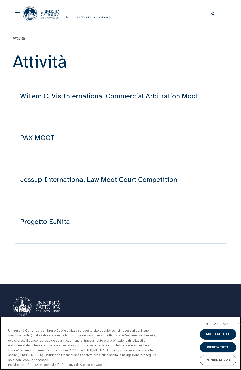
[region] (120, 343)
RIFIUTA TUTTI (218, 347)
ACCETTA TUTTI (218, 334)
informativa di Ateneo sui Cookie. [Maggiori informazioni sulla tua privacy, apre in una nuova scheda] (83, 365)
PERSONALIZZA (218, 360)
